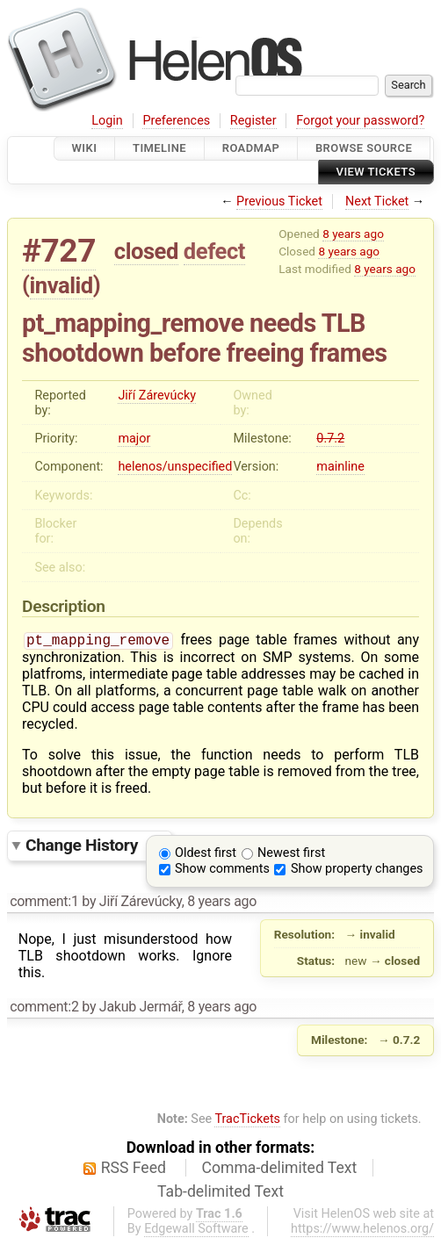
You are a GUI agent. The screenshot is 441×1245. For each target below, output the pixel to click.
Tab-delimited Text (220, 1193)
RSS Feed (133, 1169)
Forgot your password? (360, 120)
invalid (61, 285)
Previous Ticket (279, 201)
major (134, 438)
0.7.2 (330, 438)
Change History (94, 847)
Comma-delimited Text (280, 1169)
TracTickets (247, 1120)
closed (146, 251)
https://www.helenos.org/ (362, 1230)
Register (253, 120)
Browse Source (363, 148)
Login (107, 120)
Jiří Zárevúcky (157, 395)
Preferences (176, 120)
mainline (340, 466)
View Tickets (376, 172)
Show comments (222, 870)
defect (214, 251)
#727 (59, 251)
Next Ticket (376, 201)
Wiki (85, 148)
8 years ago (353, 234)
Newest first (291, 854)
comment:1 (44, 903)
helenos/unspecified (175, 466)
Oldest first (205, 854)
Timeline (159, 148)
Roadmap (251, 148)
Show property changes (357, 870)
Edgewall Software (196, 1230)
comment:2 (44, 1008)
